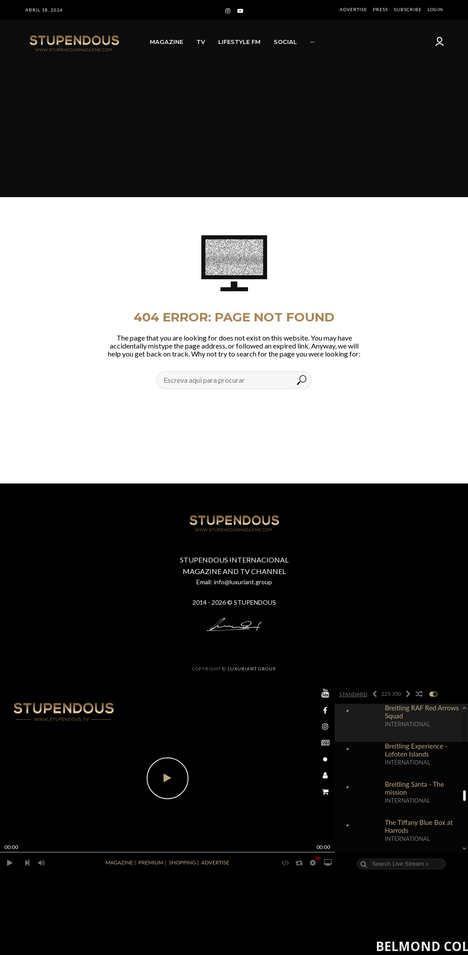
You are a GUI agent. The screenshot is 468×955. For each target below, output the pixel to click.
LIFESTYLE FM (239, 41)
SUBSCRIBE (408, 9)
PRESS (380, 9)
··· (312, 41)
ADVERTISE (353, 9)
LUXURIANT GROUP (252, 668)
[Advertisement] (234, 130)
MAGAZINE (166, 41)
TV (200, 41)
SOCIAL (285, 41)
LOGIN (435, 9)
